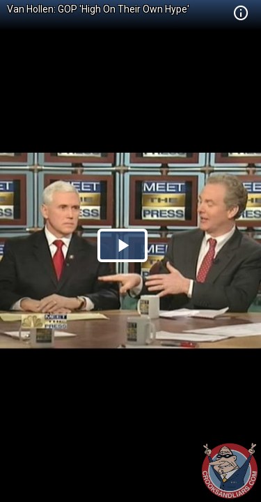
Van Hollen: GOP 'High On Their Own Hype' (98, 9)
